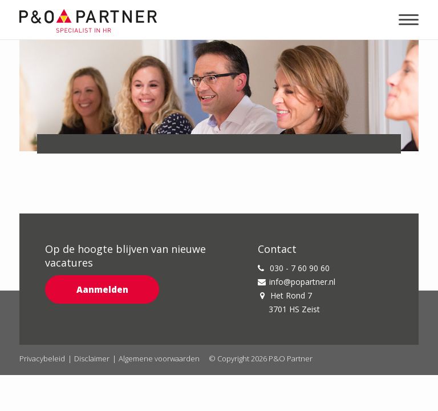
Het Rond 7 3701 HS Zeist (290, 302)
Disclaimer (92, 358)
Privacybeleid (42, 358)
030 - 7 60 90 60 (294, 268)
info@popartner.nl (296, 281)
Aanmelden (102, 289)
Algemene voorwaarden (159, 358)
